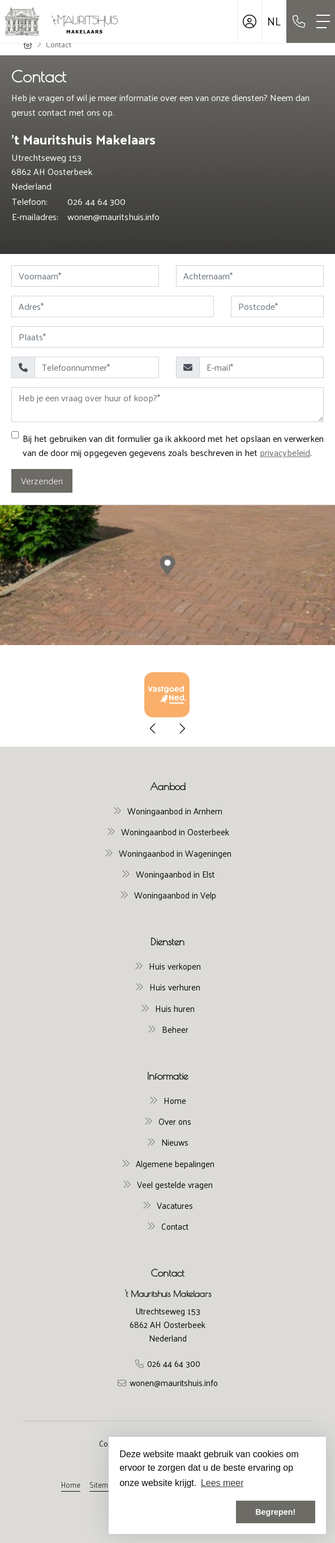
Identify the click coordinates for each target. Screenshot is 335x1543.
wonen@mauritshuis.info (113, 216)
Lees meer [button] (222, 1483)
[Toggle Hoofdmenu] (323, 21)
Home (70, 1484)
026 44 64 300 (96, 201)
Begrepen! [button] (275, 1511)
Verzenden (42, 480)
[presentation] (153, 728)
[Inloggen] (249, 21)
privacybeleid (285, 452)
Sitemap (102, 1484)
